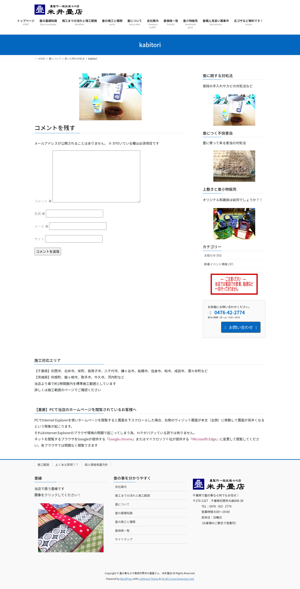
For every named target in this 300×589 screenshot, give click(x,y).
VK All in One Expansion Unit (177, 578)
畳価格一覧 (122, 530)
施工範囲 (43, 464)
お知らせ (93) (213, 255)
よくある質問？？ (67, 464)
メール (41, 226)
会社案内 (121, 487)
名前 (39, 213)
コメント (43, 200)
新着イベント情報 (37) (218, 264)
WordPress (126, 578)
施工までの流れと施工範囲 (132, 495)
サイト (39, 238)
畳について (122, 504)
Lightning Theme (149, 578)
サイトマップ (123, 539)
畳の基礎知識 (123, 513)
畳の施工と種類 (125, 522)
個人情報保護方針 (96, 464)
